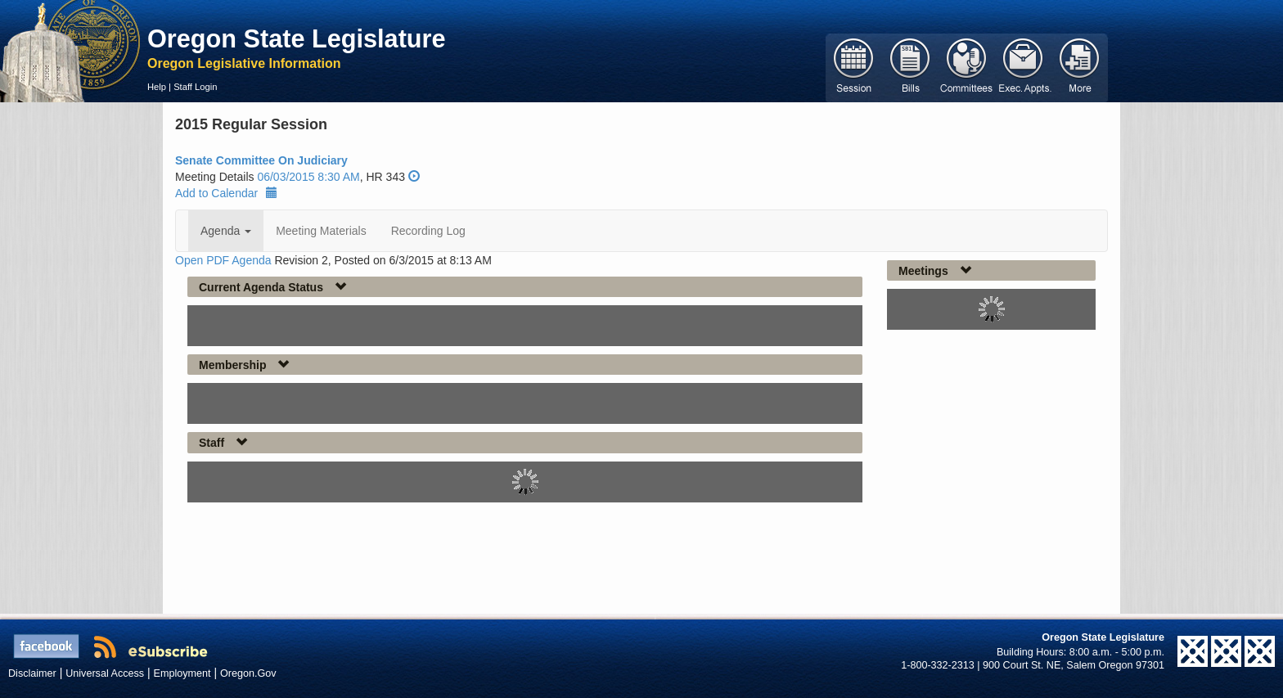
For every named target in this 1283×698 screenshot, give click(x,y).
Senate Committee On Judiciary (261, 160)
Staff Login (195, 87)
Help (156, 87)
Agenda (225, 230)
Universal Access (104, 673)
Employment (182, 673)
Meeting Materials (321, 230)
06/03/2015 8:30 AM (308, 176)
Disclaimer (32, 673)
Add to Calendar (226, 193)
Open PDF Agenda (223, 260)
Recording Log (428, 230)
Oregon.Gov (248, 673)
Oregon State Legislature (296, 38)
